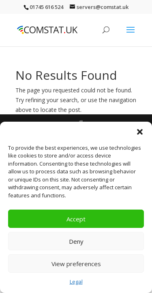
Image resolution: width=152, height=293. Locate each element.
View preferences (76, 264)
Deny (76, 241)
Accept (76, 219)
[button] (140, 132)
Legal (76, 281)
